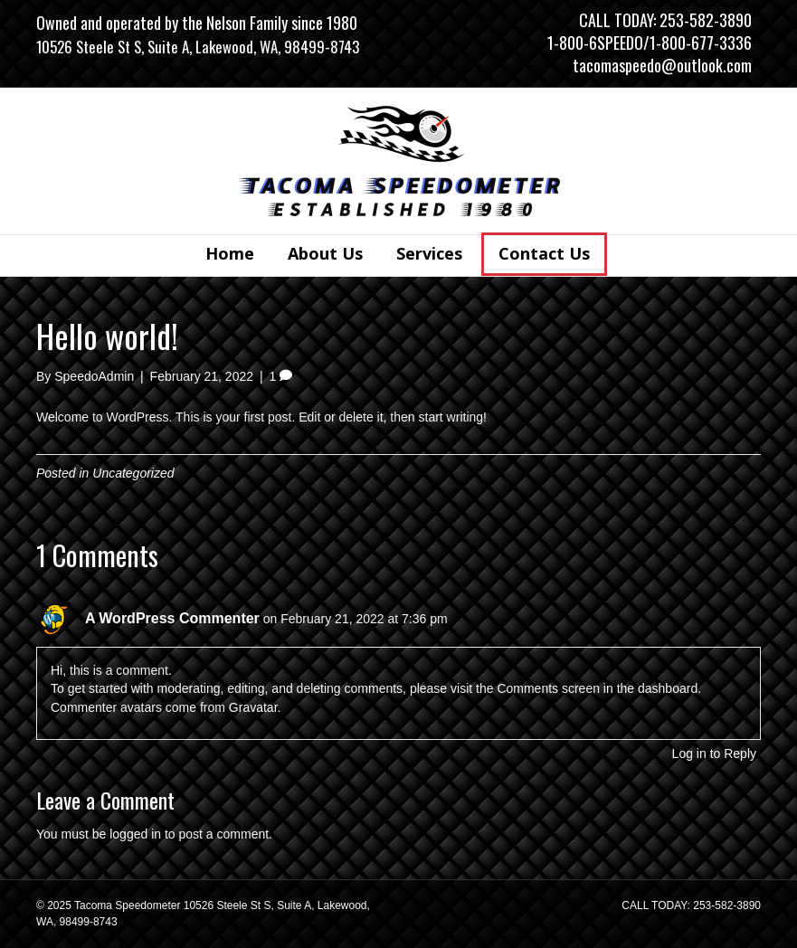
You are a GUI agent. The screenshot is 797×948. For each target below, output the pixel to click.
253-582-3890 (705, 20)
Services (429, 253)
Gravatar (253, 707)
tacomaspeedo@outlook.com (662, 65)
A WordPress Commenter (172, 618)
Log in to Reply (714, 753)
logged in (135, 834)
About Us (325, 253)
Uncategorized (133, 473)
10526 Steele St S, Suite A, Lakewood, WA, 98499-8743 (197, 46)
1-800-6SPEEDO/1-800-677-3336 (649, 42)
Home (229, 253)
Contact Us (544, 253)
